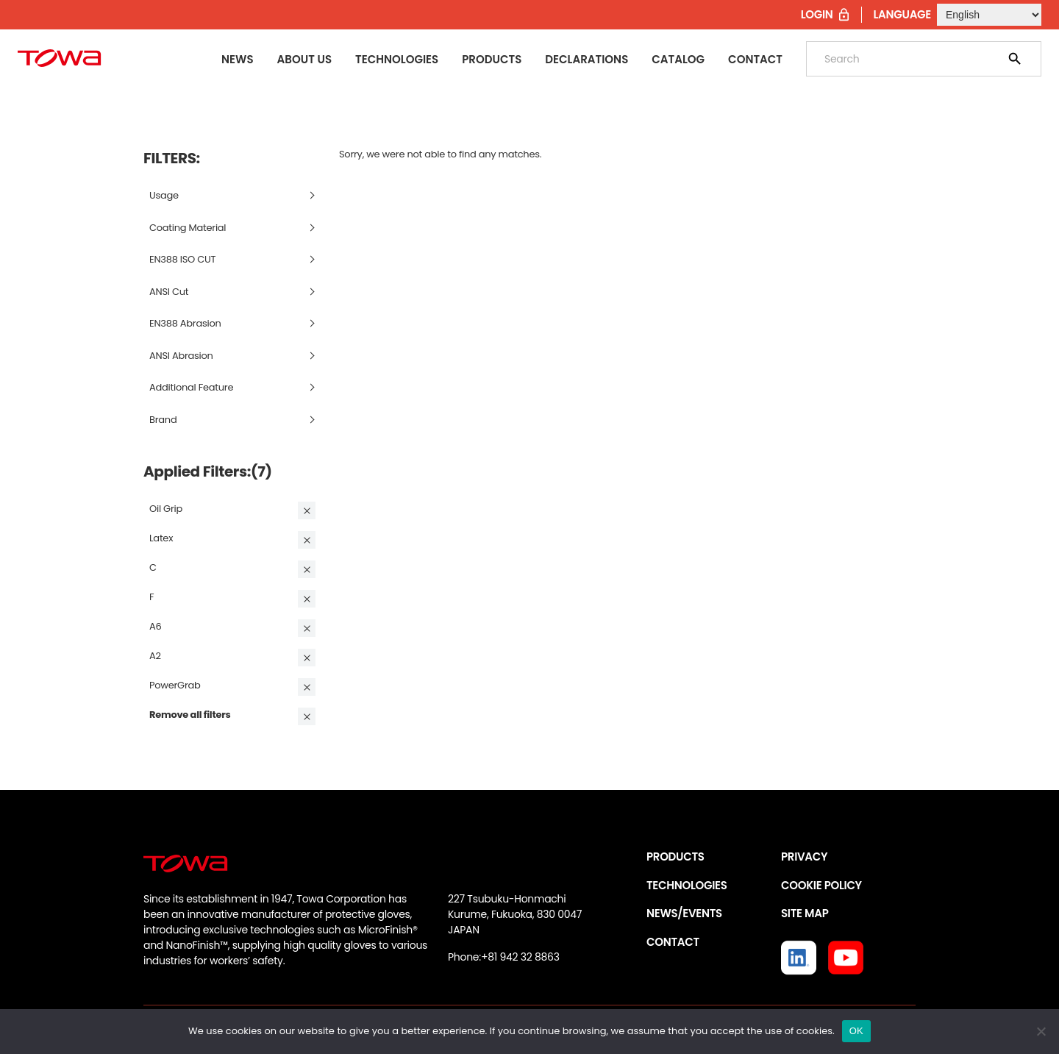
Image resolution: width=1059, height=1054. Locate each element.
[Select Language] (989, 15)
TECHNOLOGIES (686, 885)
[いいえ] (1040, 1031)
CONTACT (672, 942)
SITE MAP (804, 913)
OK (856, 1030)
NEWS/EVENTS (684, 913)
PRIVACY (804, 856)
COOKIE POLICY (821, 885)
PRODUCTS (675, 856)
